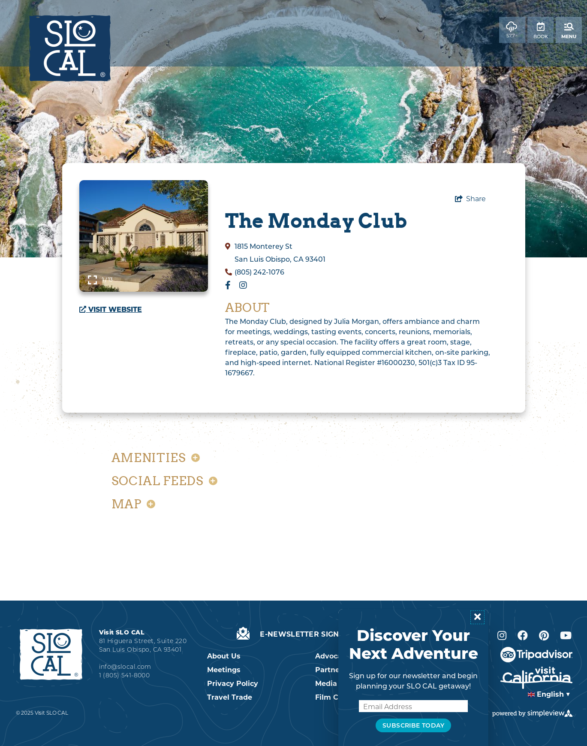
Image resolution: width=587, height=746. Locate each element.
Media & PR (336, 684)
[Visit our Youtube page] (566, 635)
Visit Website (110, 309)
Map (133, 504)
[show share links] (470, 199)
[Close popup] (477, 617)
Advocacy (332, 656)
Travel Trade (229, 697)
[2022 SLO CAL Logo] (70, 48)
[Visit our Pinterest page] (544, 635)
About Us (224, 656)
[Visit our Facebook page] (523, 635)
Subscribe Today (413, 725)
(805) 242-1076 (259, 272)
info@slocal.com (125, 666)
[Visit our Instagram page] (501, 635)
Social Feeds (164, 481)
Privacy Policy (232, 684)
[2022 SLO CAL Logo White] (51, 654)
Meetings (224, 670)
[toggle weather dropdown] (512, 30)
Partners (330, 670)
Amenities (155, 457)
